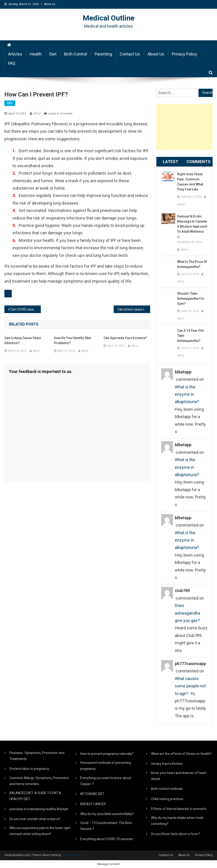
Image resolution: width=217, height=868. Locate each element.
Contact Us (130, 54)
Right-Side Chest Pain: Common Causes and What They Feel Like (190, 181)
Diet (52, 54)
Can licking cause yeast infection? (22, 340)
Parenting (103, 54)
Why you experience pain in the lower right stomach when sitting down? (39, 831)
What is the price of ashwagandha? (192, 264)
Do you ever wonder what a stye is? (34, 819)
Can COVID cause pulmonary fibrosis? (25, 309)
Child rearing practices (167, 799)
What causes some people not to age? (190, 686)
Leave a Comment (60, 113)
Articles (15, 54)
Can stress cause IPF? (133, 309)
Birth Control (75, 54)
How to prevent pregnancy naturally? (107, 754)
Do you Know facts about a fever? (175, 834)
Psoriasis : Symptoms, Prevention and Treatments (36, 756)
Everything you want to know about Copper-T (105, 781)
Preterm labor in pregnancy (29, 769)
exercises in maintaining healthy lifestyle (38, 809)
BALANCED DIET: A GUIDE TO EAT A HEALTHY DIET (35, 796)
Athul (37, 113)
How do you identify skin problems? (72, 340)
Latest (170, 161)
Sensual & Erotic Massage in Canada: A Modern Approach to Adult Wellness (192, 223)
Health (36, 54)
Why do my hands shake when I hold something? (177, 821)
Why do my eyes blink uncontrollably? (107, 814)
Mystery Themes (72, 855)
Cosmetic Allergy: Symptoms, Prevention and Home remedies (39, 781)
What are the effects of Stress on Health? (181, 754)
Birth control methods (167, 789)
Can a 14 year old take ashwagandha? (190, 336)
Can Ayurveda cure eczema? (125, 338)
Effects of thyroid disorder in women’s (178, 809)
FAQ (11, 63)
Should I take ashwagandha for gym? (191, 298)
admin (181, 204)
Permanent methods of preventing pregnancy (105, 766)
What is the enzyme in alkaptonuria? (187, 394)
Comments (199, 161)
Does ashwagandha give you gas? (187, 613)
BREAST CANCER (93, 804)
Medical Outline (108, 18)
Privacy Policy (184, 54)
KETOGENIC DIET (92, 794)
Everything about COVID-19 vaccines (106, 839)
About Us (49, 4)
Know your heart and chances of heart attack (178, 776)
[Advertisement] (184, 127)
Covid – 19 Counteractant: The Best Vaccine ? (106, 826)
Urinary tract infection (167, 763)
